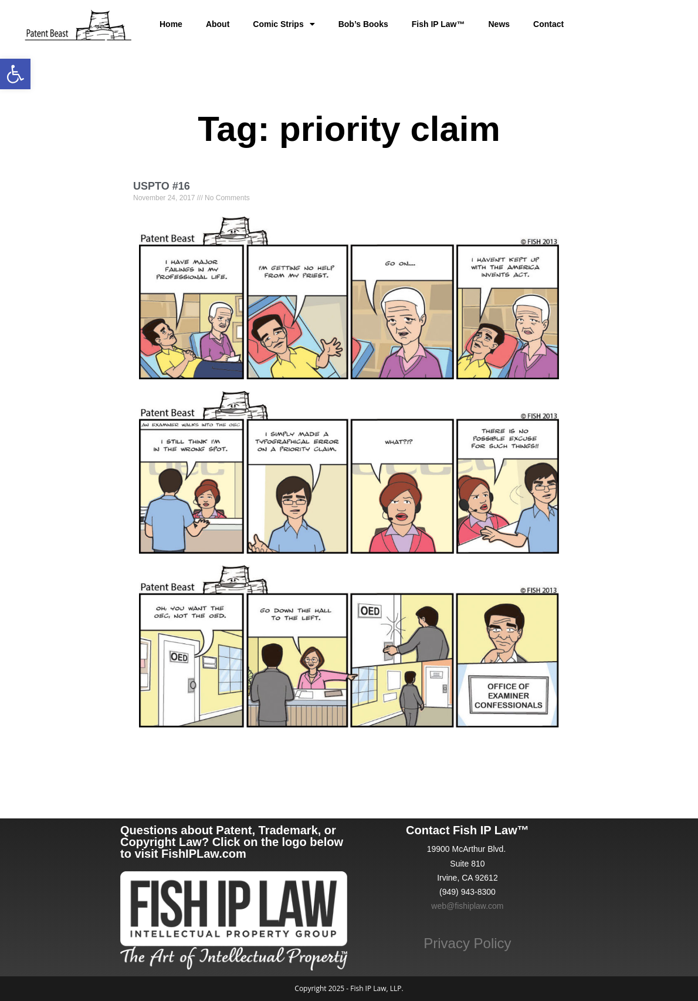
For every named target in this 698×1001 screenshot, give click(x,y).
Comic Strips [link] (283, 24)
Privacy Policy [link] (467, 943)
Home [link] (171, 24)
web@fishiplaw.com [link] (467, 906)
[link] (15, 74)
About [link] (217, 24)
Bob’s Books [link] (363, 24)
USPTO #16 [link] (161, 186)
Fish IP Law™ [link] (438, 24)
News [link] (499, 24)
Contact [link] (548, 24)
